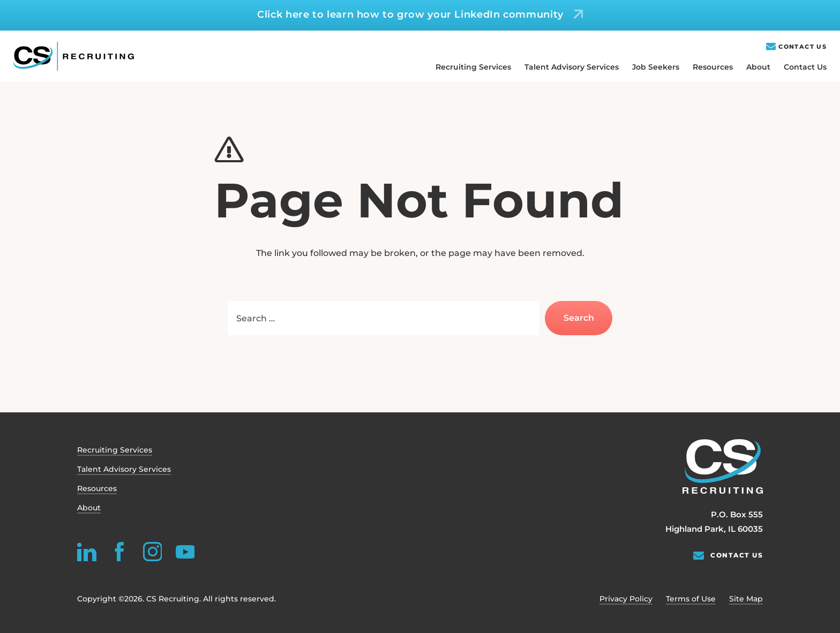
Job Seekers (655, 67)
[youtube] (184, 551)
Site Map (746, 599)
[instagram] (152, 551)
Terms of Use (691, 599)
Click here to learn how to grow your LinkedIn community (410, 14)
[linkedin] (86, 551)
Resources (713, 67)
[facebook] (119, 551)
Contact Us (802, 47)
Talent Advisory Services (571, 67)
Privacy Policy (625, 599)
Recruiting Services (473, 67)
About (758, 67)
